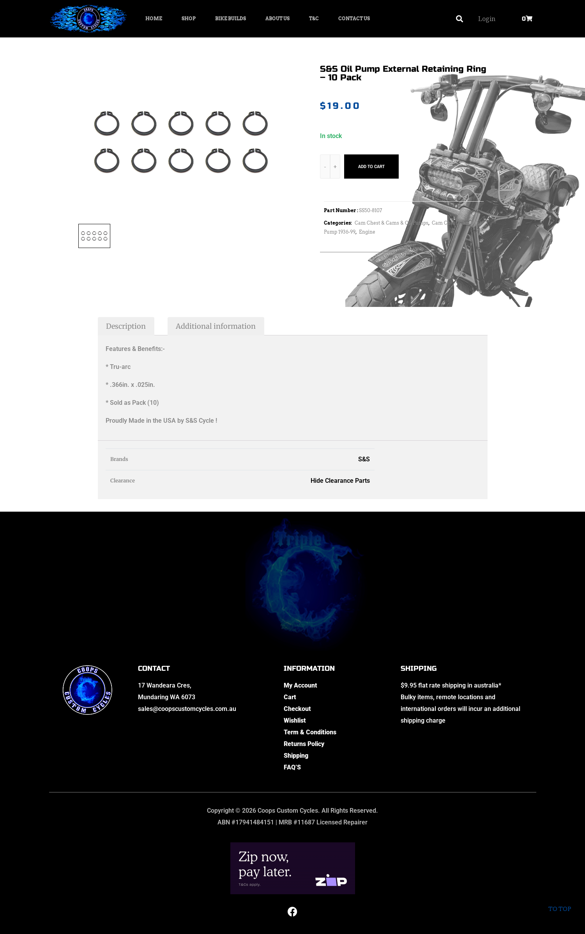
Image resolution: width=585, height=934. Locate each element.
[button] (459, 18)
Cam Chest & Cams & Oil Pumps (391, 223)
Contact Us (354, 18)
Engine (367, 232)
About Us (277, 18)
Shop (189, 18)
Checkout (297, 708)
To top (559, 903)
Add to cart (371, 166)
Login (486, 18)
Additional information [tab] (216, 326)
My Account (300, 685)
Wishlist (295, 720)
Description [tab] (126, 326)
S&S (364, 459)
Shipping (296, 755)
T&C (314, 18)
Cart (290, 697)
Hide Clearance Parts (340, 480)
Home (153, 18)
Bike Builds (230, 18)
